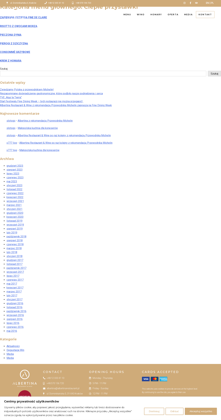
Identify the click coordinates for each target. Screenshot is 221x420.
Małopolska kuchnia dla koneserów (38, 128)
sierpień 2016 (15, 319)
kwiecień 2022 (15, 197)
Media (188, 14)
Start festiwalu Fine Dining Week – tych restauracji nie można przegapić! (41, 101)
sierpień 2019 (15, 228)
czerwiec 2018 (15, 244)
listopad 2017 (14, 264)
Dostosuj (154, 411)
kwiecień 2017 (15, 287)
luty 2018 (12, 252)
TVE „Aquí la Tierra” (11, 97)
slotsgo (11, 120)
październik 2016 (16, 311)
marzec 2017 (14, 291)
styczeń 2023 (14, 185)
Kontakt (205, 14)
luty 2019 (12, 232)
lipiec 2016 (13, 323)
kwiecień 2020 (15, 216)
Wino (141, 14)
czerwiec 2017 (15, 279)
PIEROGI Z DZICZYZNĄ (14, 43)
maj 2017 (12, 283)
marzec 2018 (14, 248)
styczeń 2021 (14, 209)
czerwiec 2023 (15, 177)
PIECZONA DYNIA (10, 34)
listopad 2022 (14, 189)
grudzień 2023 (15, 165)
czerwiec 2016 (15, 327)
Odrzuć (174, 411)
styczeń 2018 (14, 256)
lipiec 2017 (13, 275)
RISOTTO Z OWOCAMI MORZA (18, 26)
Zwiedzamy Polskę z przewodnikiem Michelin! (27, 89)
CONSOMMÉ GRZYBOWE (15, 52)
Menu (127, 14)
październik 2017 (16, 268)
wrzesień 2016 (15, 315)
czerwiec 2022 (15, 193)
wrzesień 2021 (15, 201)
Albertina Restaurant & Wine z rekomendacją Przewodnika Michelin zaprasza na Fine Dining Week (56, 105)
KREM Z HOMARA (10, 60)
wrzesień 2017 (15, 271)
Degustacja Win (15, 350)
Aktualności (13, 346)
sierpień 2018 (15, 240)
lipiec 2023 (13, 173)
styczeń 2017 (14, 299)
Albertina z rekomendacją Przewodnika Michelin (45, 120)
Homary (156, 14)
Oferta (173, 14)
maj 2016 (12, 330)
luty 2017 (12, 295)
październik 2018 (16, 236)
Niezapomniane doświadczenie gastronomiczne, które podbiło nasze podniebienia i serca (51, 93)
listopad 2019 (14, 220)
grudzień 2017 (15, 260)
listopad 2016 (14, 307)
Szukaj (4, 68)
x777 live (12, 142)
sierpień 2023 (15, 169)
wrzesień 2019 (15, 224)
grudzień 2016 (15, 303)
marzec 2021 (14, 205)
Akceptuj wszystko (201, 411)
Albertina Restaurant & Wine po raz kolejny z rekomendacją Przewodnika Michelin (64, 135)
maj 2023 (12, 181)
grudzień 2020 (15, 213)
